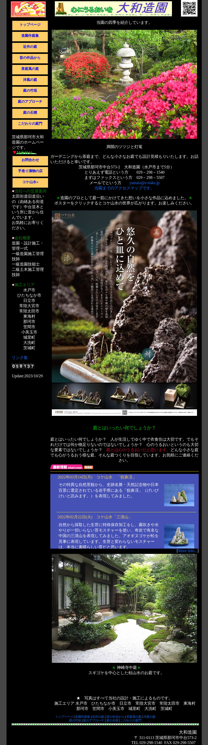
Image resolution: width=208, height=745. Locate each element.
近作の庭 (30, 47)
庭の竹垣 (30, 90)
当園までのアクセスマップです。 (124, 188)
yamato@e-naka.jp (144, 183)
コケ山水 (30, 182)
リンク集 (20, 357)
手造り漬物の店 (30, 171)
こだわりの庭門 (30, 124)
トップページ (30, 25)
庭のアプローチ (30, 101)
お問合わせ (30, 160)
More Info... (187, 551)
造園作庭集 (30, 36)
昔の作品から (30, 58)
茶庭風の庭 (30, 69)
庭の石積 (30, 112)
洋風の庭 (30, 80)
